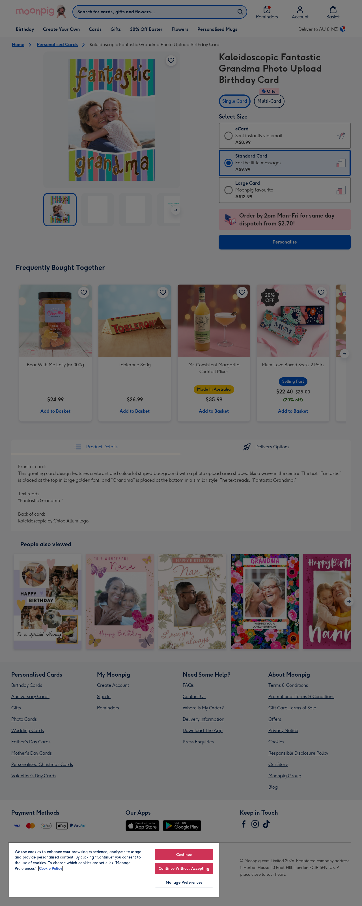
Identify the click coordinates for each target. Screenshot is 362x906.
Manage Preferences (184, 882)
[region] (114, 870)
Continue (184, 855)
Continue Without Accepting (184, 868)
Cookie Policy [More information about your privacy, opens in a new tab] (50, 868)
